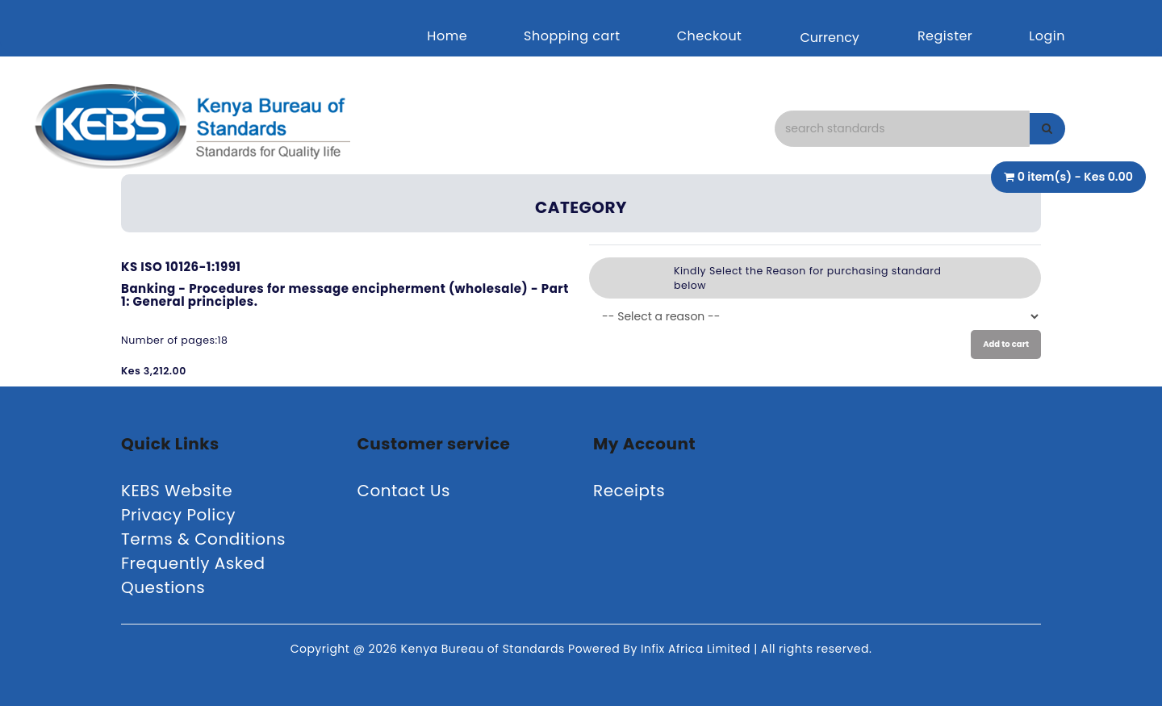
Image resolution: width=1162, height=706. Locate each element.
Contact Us (404, 490)
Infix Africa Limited (697, 649)
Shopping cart (572, 36)
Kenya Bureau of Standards (484, 649)
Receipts (629, 490)
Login (1047, 36)
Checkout (709, 36)
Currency (829, 37)
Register (944, 36)
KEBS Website (176, 490)
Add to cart (1006, 344)
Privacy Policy (178, 514)
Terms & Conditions (203, 539)
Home (447, 36)
